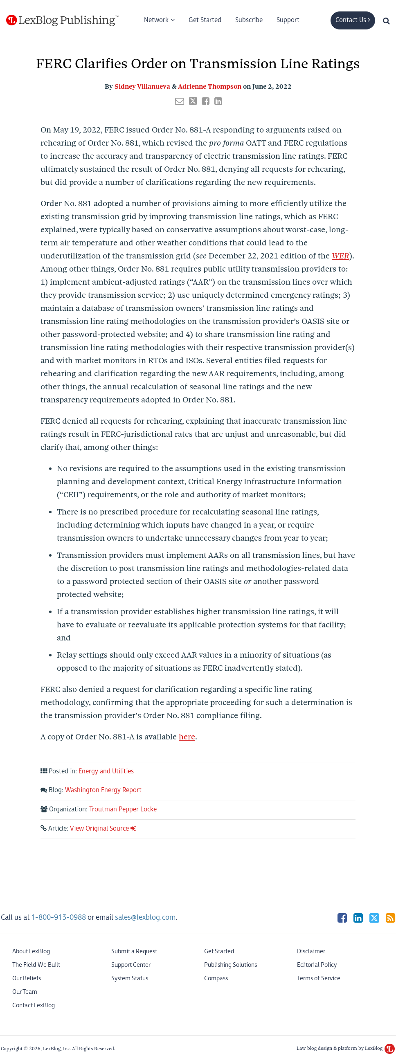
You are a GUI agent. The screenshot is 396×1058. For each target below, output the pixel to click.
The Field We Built (36, 965)
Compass (216, 978)
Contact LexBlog (33, 1005)
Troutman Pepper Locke (123, 809)
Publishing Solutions (230, 965)
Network (156, 20)
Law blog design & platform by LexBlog (346, 1048)
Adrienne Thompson (209, 86)
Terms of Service (318, 978)
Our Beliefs (26, 978)
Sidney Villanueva (142, 86)
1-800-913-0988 (58, 917)
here (187, 736)
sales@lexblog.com (145, 917)
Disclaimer (311, 951)
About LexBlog (31, 951)
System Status (129, 978)
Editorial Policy (317, 965)
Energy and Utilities (106, 771)
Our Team (24, 992)
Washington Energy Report (103, 790)
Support (288, 20)
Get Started (205, 20)
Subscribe (249, 20)
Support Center (131, 965)
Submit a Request (134, 951)
